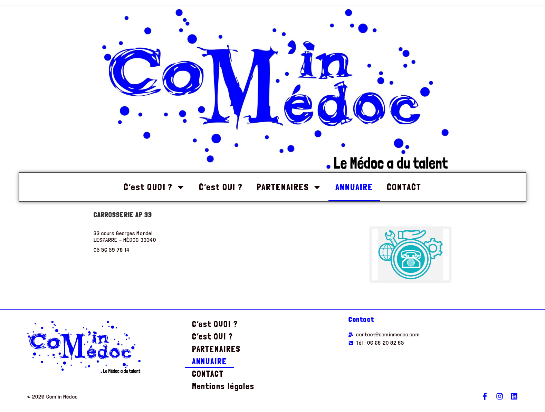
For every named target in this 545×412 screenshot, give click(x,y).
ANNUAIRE (354, 187)
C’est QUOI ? (154, 187)
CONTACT (404, 187)
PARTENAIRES (289, 187)
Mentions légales (223, 386)
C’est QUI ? (221, 187)
